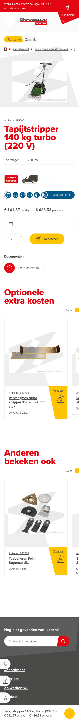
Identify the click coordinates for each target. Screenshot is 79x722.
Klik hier (46, 4)
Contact (10, 696)
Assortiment (21, 49)
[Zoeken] (63, 641)
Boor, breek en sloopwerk (51, 49)
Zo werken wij (16, 688)
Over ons (12, 678)
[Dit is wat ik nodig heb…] (37, 641)
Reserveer (47, 238)
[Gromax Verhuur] (33, 21)
